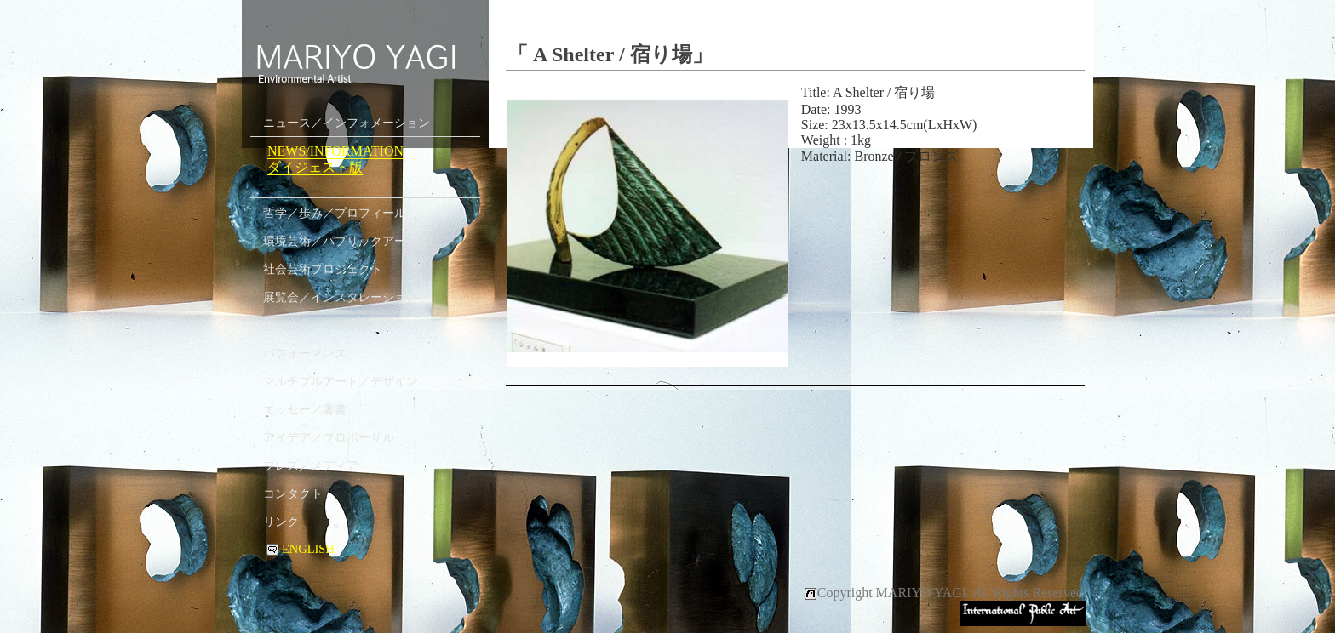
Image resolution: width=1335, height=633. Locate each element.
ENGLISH (299, 549)
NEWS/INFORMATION (335, 151)
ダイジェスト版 (315, 167)
